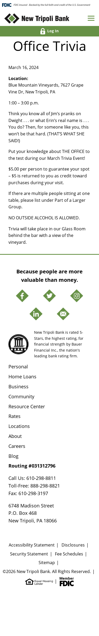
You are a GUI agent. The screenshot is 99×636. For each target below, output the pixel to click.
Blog (13, 456)
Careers (16, 446)
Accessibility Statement (32, 545)
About (15, 436)
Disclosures (73, 545)
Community (21, 396)
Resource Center (26, 406)
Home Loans (22, 376)
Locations (19, 426)
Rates (14, 416)
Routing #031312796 (31, 466)
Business (18, 386)
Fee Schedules (69, 554)
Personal (18, 366)
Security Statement (29, 554)
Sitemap (47, 562)
